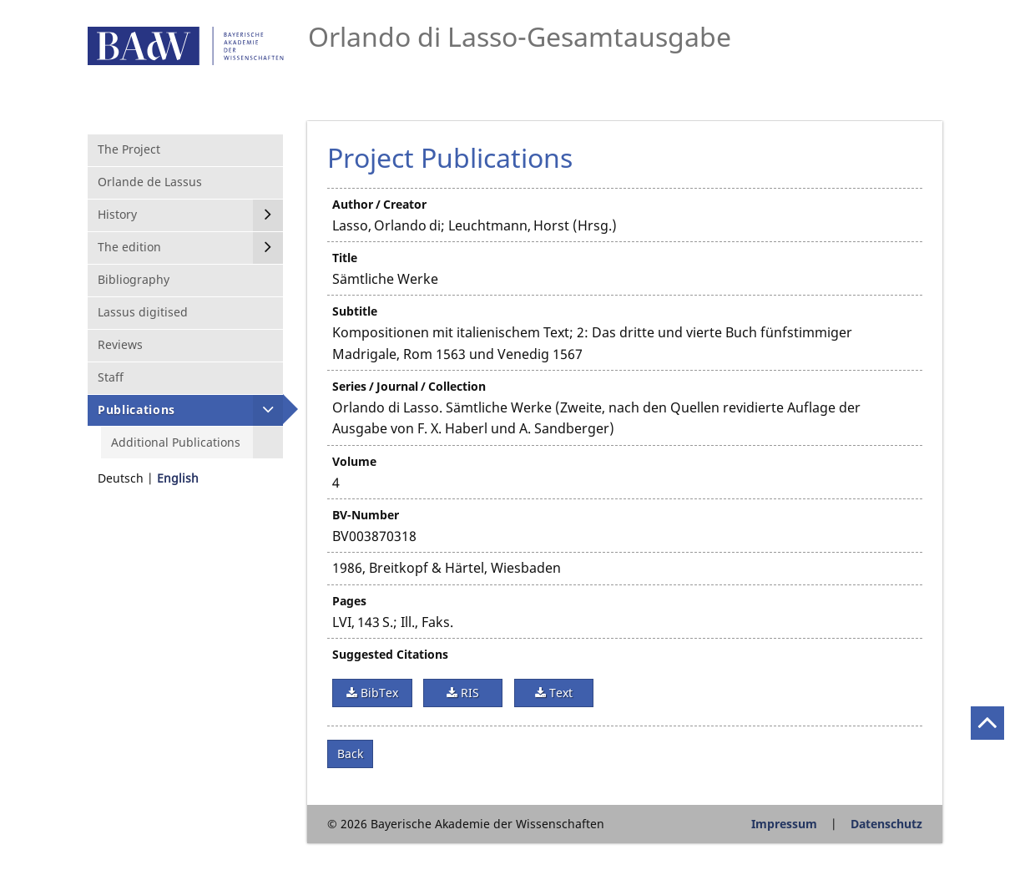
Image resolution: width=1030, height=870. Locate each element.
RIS (468, 693)
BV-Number (365, 515)
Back (350, 753)
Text (559, 693)
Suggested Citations (390, 654)
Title (344, 258)
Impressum (784, 824)
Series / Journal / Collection (409, 386)
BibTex (377, 693)
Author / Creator (379, 204)
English (178, 478)
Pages (349, 601)
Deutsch (121, 478)
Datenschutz (886, 824)
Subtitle (354, 311)
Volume (354, 461)
